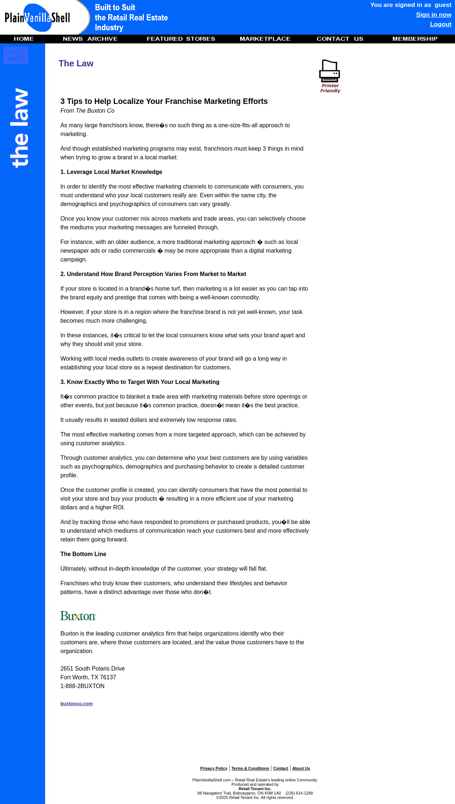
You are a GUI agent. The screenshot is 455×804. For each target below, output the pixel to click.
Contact (280, 768)
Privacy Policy (214, 768)
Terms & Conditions (250, 768)
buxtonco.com (76, 703)
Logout (441, 24)
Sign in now (433, 14)
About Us (301, 768)
